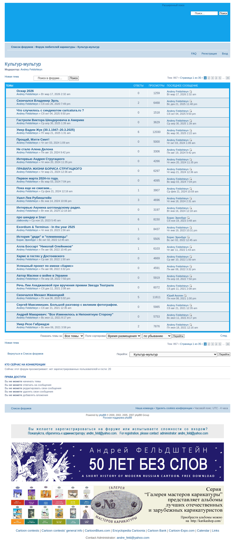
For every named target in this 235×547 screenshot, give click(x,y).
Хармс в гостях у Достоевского (40, 256)
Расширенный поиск (173, 5)
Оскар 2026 (25, 91)
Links (215, 530)
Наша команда (144, 408)
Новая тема (18, 78)
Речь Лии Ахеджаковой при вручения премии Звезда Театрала (65, 285)
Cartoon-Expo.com (181, 530)
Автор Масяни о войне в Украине (42, 275)
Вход (225, 53)
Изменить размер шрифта (224, 46)
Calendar (203, 530)
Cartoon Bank (157, 530)
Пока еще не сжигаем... (34, 188)
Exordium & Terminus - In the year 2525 (46, 227)
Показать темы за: (62, 335)
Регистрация (209, 53)
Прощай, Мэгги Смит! (33, 139)
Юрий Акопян (175, 295)
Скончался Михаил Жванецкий (40, 295)
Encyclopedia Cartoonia (129, 530)
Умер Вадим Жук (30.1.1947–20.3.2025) (46, 130)
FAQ (193, 53)
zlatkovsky (23, 220)
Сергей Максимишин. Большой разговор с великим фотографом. (67, 304)
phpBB (102, 415)
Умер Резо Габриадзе (33, 324)
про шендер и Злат (31, 217)
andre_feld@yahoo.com (132, 537)
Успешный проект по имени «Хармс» (45, 266)
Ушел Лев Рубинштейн (34, 198)
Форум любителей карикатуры (55, 47)
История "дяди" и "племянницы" (42, 236)
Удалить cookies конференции (174, 408)
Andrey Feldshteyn (31, 69)
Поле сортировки (113, 335)
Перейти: (122, 354)
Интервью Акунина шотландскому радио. (49, 207)
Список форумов (22, 47)
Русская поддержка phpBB (117, 417)
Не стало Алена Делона (35, 149)
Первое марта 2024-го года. (37, 178)
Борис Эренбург (176, 217)
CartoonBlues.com (97, 530)
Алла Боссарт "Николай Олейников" (45, 246)
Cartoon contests (27, 530)
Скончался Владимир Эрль (38, 100)
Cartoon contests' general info (62, 530)
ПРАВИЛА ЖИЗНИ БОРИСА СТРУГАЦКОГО (49, 168)
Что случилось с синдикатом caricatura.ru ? (50, 110)
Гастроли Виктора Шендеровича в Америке (50, 120)
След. (223, 335)
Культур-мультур (89, 47)
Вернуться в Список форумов (25, 353)
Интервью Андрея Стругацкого (41, 159)
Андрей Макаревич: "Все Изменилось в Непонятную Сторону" (65, 314)
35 (227, 78)
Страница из (190, 77)
